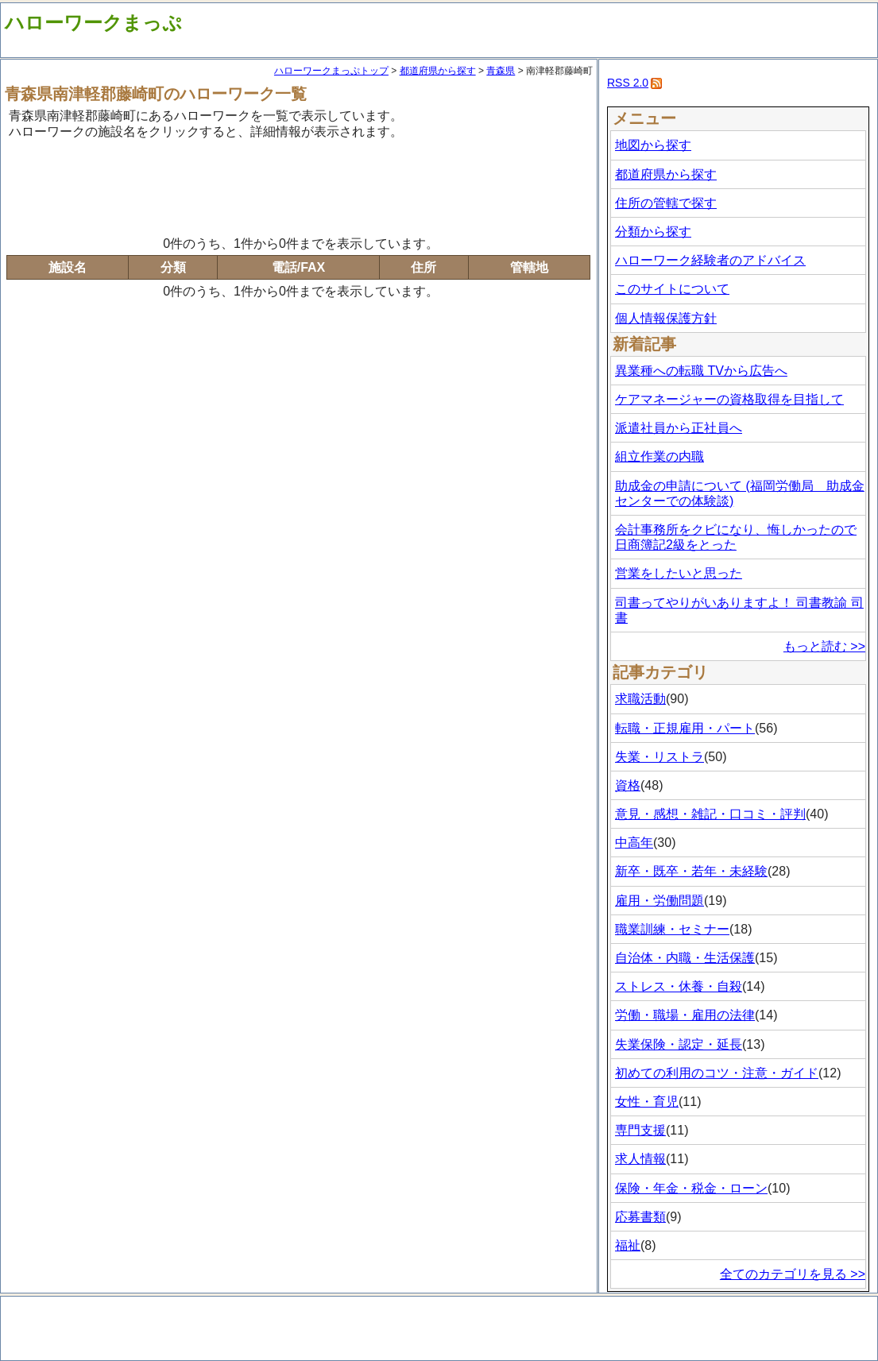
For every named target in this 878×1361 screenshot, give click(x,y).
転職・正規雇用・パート (685, 728)
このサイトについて (672, 289)
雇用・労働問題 (659, 900)
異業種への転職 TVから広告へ (701, 370)
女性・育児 (647, 1101)
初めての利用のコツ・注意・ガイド (716, 1073)
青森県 (500, 70)
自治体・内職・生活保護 (685, 958)
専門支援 (640, 1130)
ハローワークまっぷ (93, 22)
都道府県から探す (438, 70)
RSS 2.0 (627, 82)
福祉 (627, 1245)
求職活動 (640, 699)
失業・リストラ (659, 757)
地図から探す (653, 145)
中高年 (634, 842)
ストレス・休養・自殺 (678, 986)
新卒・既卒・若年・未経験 (691, 871)
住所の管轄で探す (666, 203)
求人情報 (640, 1159)
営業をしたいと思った (678, 573)
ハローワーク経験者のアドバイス (710, 260)
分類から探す (653, 231)
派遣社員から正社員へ (678, 428)
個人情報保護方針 (666, 318)
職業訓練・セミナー (672, 929)
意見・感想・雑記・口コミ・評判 (710, 814)
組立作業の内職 (659, 456)
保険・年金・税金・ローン (691, 1188)
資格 (627, 785)
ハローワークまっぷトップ (331, 70)
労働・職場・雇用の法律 (685, 1015)
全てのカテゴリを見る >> (792, 1274)
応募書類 (640, 1217)
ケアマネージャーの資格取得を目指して (729, 399)
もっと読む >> (824, 646)
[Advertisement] (299, 185)
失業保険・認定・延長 (678, 1044)
